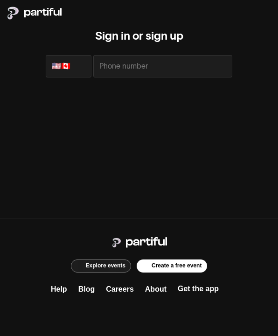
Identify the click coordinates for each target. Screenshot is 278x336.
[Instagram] (120, 311)
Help (59, 289)
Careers (120, 289)
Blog (86, 289)
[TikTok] (157, 311)
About (156, 289)
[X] (139, 311)
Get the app (198, 289)
